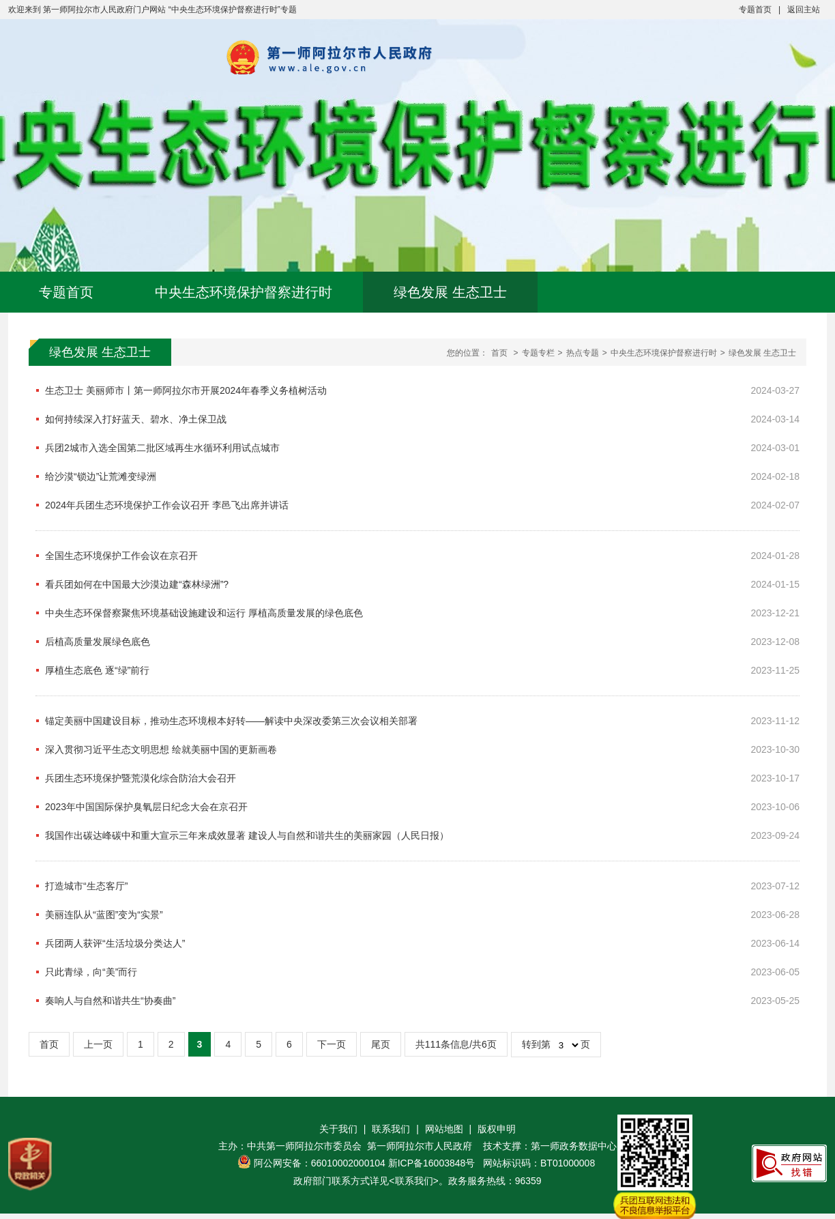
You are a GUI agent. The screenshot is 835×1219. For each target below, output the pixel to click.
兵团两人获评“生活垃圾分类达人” (115, 943)
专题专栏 (538, 353)
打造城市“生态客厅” (86, 885)
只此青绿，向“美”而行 (91, 971)
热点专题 (582, 353)
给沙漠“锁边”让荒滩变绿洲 (100, 476)
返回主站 (803, 9)
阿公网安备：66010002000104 (319, 1163)
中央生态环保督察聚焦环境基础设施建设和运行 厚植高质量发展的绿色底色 (204, 612)
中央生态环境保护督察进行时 (243, 292)
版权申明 (497, 1128)
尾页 (380, 1044)
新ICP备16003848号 (431, 1163)
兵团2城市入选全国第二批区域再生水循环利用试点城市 (162, 447)
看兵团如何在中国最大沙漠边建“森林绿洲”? (137, 584)
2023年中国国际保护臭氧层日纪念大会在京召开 (146, 806)
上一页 (98, 1044)
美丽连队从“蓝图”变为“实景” (104, 914)
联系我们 (391, 1128)
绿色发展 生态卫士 (450, 292)
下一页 (331, 1044)
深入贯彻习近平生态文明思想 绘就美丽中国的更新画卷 (161, 749)
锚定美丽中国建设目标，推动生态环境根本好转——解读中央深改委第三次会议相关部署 (231, 720)
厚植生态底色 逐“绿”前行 (97, 670)
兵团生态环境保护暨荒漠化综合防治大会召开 (140, 778)
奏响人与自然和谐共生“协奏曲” (110, 1000)
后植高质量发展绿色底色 (97, 641)
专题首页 (755, 9)
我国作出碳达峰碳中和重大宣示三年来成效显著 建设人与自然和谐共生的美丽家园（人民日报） (247, 835)
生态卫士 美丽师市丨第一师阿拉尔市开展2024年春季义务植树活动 (186, 390)
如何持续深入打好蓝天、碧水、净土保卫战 (135, 419)
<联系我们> (413, 1180)
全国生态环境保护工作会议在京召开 (121, 555)
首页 (499, 353)
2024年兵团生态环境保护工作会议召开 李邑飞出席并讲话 (167, 505)
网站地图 (444, 1128)
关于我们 (338, 1128)
